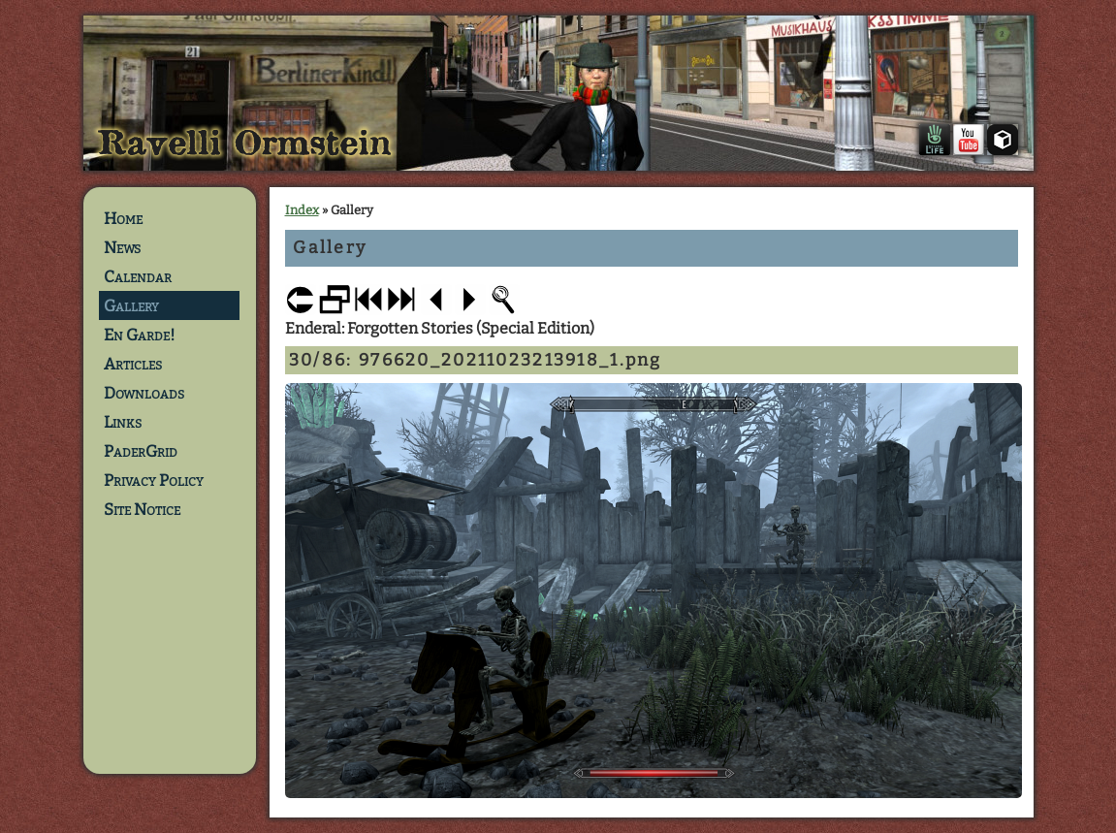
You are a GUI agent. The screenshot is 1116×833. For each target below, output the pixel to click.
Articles (133, 363)
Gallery (131, 305)
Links (123, 422)
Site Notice (142, 509)
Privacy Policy (154, 480)
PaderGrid (140, 451)
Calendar (138, 276)
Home (123, 218)
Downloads (144, 392)
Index (302, 210)
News (122, 247)
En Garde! (139, 334)
